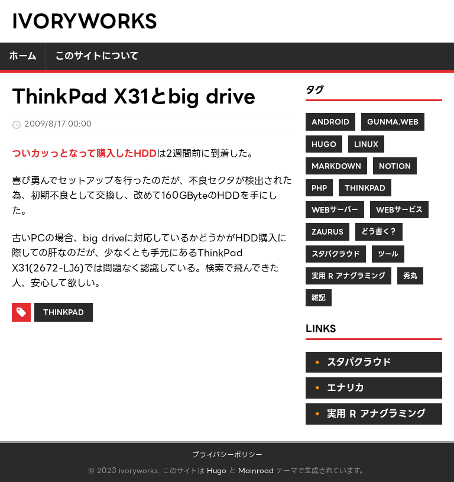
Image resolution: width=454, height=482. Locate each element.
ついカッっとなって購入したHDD (84, 153)
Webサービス (399, 209)
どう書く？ (379, 231)
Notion (395, 166)
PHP (319, 187)
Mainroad (256, 470)
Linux (366, 144)
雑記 (319, 297)
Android (330, 121)
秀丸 (410, 276)
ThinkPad (63, 312)
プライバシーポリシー (227, 454)
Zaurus (327, 231)
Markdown (336, 166)
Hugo (324, 144)
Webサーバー (335, 209)
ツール (388, 254)
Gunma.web (393, 121)
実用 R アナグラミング (348, 276)
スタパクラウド (336, 254)
